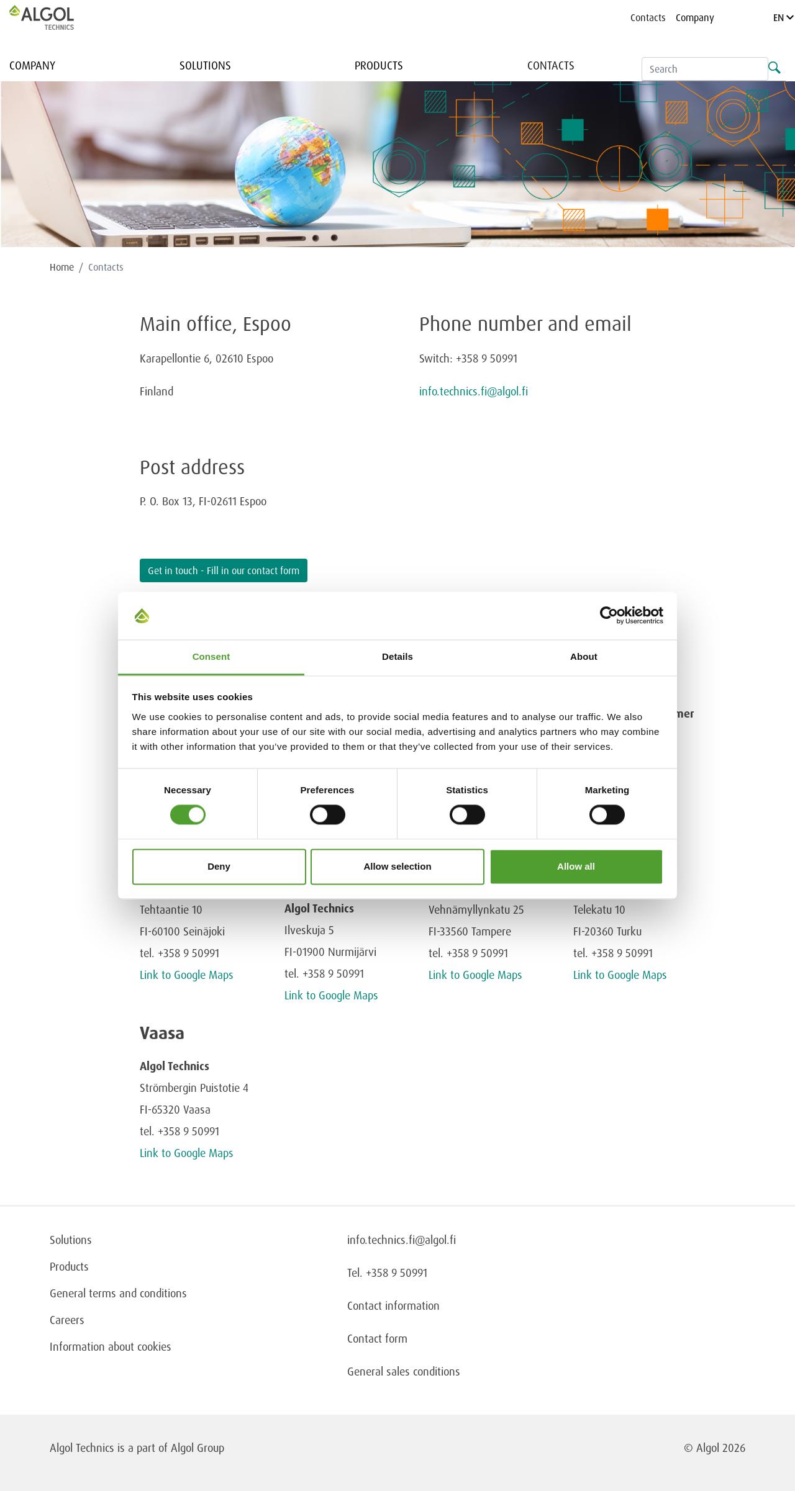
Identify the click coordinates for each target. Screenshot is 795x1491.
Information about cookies (110, 1346)
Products (379, 65)
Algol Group (197, 1447)
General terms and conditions (118, 1293)
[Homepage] (54, 17)
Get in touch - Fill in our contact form (223, 570)
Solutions (205, 65)
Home (62, 267)
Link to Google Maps (187, 974)
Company (695, 17)
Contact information (393, 1305)
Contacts (648, 17)
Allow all (576, 866)
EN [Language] (783, 17)
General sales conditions (403, 1371)
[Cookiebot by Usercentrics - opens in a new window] (609, 615)
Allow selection (397, 866)
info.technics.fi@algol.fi (473, 391)
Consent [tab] (211, 656)
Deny (218, 866)
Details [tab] (397, 656)
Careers (67, 1320)
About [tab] (583, 656)
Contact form (377, 1338)
